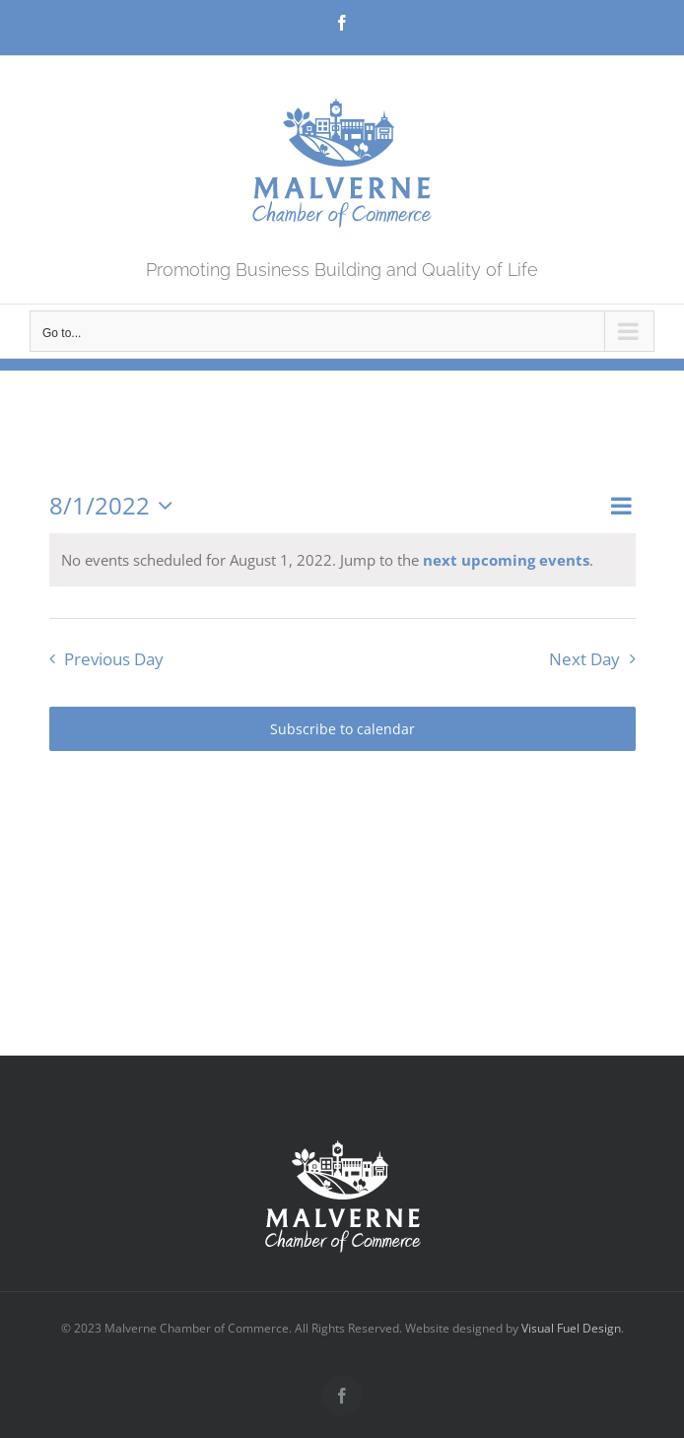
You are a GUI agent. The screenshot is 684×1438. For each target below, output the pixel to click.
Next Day (584, 659)
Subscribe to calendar (342, 728)
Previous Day (114, 659)
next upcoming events (506, 560)
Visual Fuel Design (571, 1328)
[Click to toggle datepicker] (115, 505)
